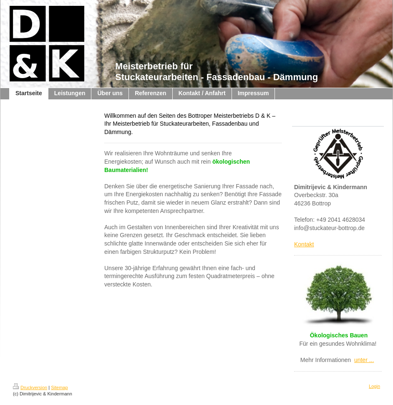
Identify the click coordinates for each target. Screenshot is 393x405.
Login (374, 386)
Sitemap (59, 387)
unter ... (364, 360)
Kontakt (304, 244)
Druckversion (30, 387)
